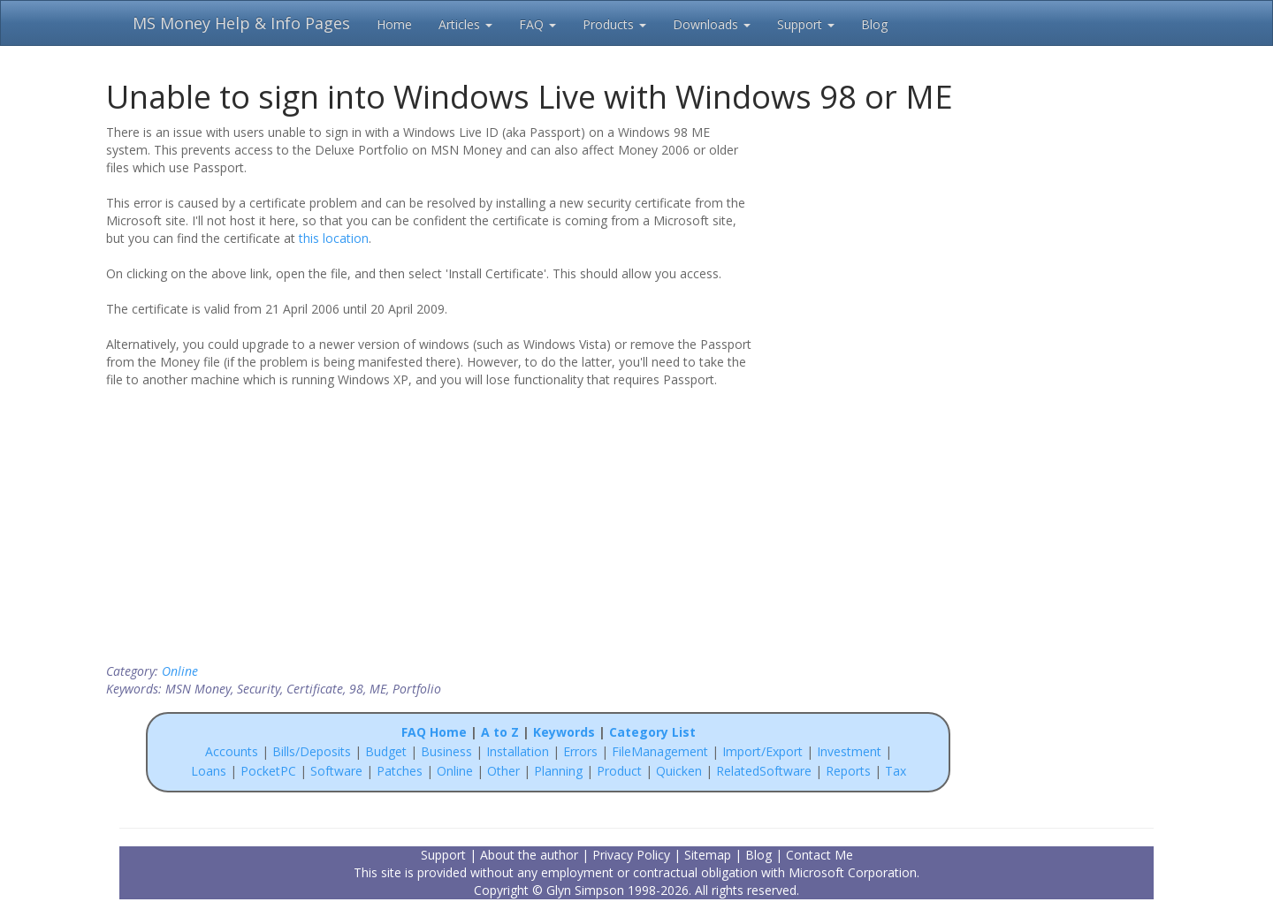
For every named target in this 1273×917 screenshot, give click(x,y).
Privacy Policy (631, 854)
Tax (895, 770)
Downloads (712, 24)
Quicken (679, 770)
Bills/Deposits (311, 751)
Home (394, 24)
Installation (519, 751)
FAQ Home (434, 732)
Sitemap (707, 854)
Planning (558, 770)
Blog (874, 24)
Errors (582, 751)
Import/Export (762, 751)
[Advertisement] (876, 236)
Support (806, 24)
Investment (849, 751)
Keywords (564, 732)
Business (448, 751)
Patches (400, 770)
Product (619, 770)
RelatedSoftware (764, 770)
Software (336, 770)
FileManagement (660, 751)
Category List (652, 732)
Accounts (231, 751)
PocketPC (268, 770)
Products (614, 24)
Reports (848, 770)
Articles (465, 24)
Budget (386, 751)
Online (180, 671)
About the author (529, 854)
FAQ (537, 24)
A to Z (500, 732)
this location (334, 238)
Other (503, 770)
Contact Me (819, 854)
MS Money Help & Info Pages (241, 23)
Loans (208, 770)
